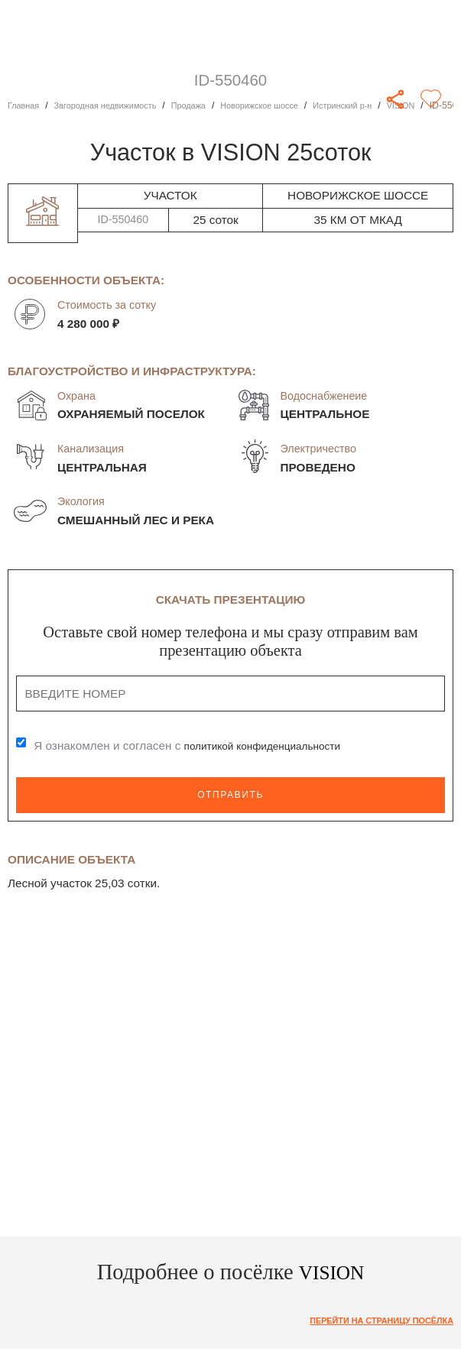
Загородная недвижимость (116, 105)
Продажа (208, 105)
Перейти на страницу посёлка (372, 1321)
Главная (26, 105)
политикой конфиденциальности (273, 745)
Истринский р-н (379, 105)
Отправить (230, 794)
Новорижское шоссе (287, 105)
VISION (443, 105)
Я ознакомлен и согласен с (197, 745)
